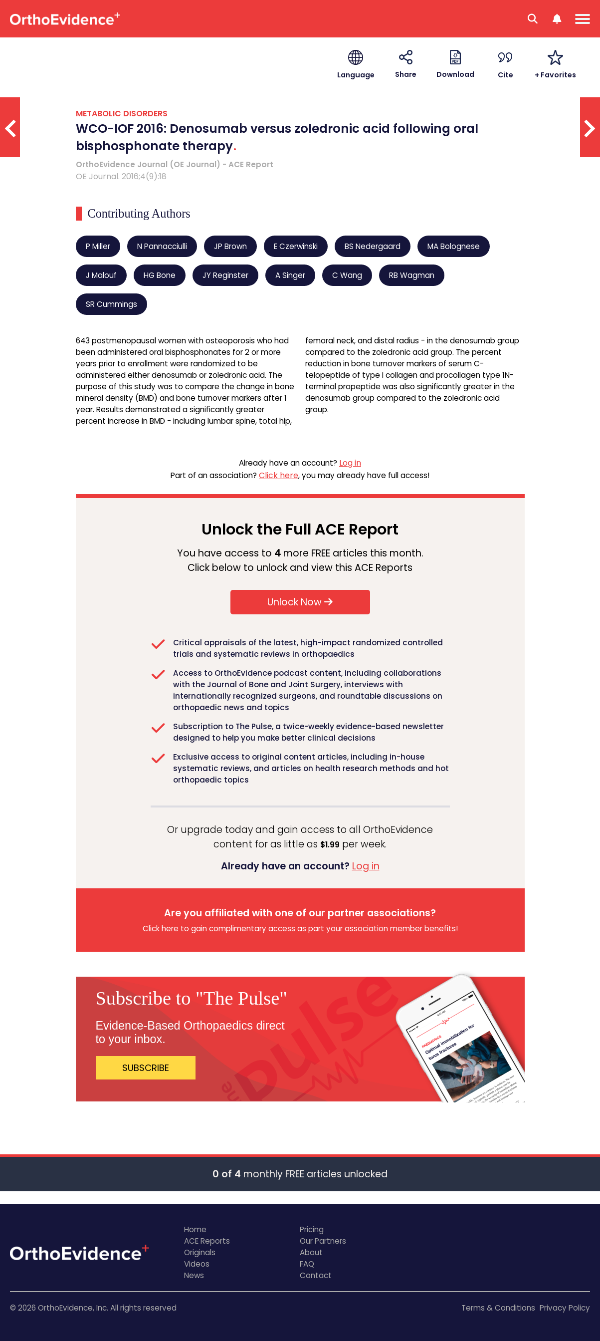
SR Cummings (111, 304)
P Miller (98, 246)
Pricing (312, 1229)
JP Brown (230, 246)
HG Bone (160, 275)
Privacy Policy (565, 1308)
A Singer (290, 275)
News (194, 1275)
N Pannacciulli (162, 246)
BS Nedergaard (372, 246)
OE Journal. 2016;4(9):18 (121, 176)
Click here (278, 475)
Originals (199, 1252)
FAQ (307, 1264)
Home (195, 1229)
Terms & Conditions (498, 1308)
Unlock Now (300, 602)
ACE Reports (207, 1241)
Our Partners (323, 1241)
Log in (350, 463)
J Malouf (101, 275)
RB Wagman (411, 275)
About (311, 1252)
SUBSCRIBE (145, 1068)
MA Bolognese (453, 246)
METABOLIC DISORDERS (122, 113)
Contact (316, 1275)
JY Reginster (225, 275)
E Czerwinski (296, 246)
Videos (196, 1264)
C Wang (347, 275)
